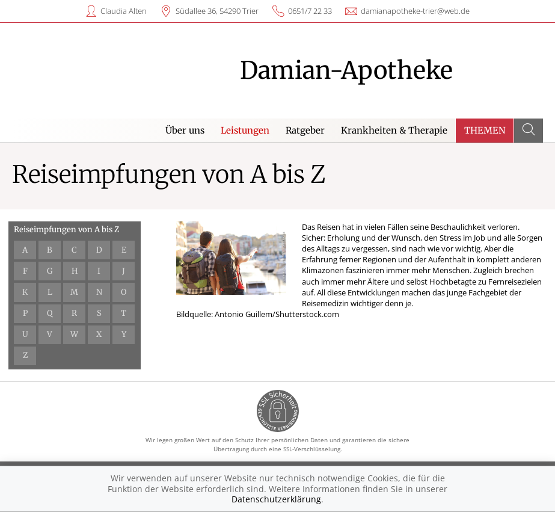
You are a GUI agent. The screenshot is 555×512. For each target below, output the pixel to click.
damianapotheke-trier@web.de (415, 10)
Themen (485, 130)
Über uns (184, 130)
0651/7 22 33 (310, 10)
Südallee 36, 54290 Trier (217, 10)
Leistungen (245, 130)
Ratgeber (305, 130)
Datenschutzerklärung (276, 499)
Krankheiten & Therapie (394, 130)
